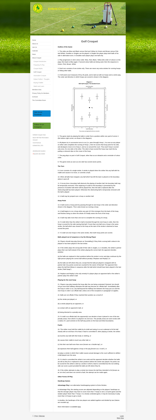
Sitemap (42, 416)
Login (122, 416)
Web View (120, 418)
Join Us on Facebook (38, 113)
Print (35, 416)
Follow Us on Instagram (39, 126)
